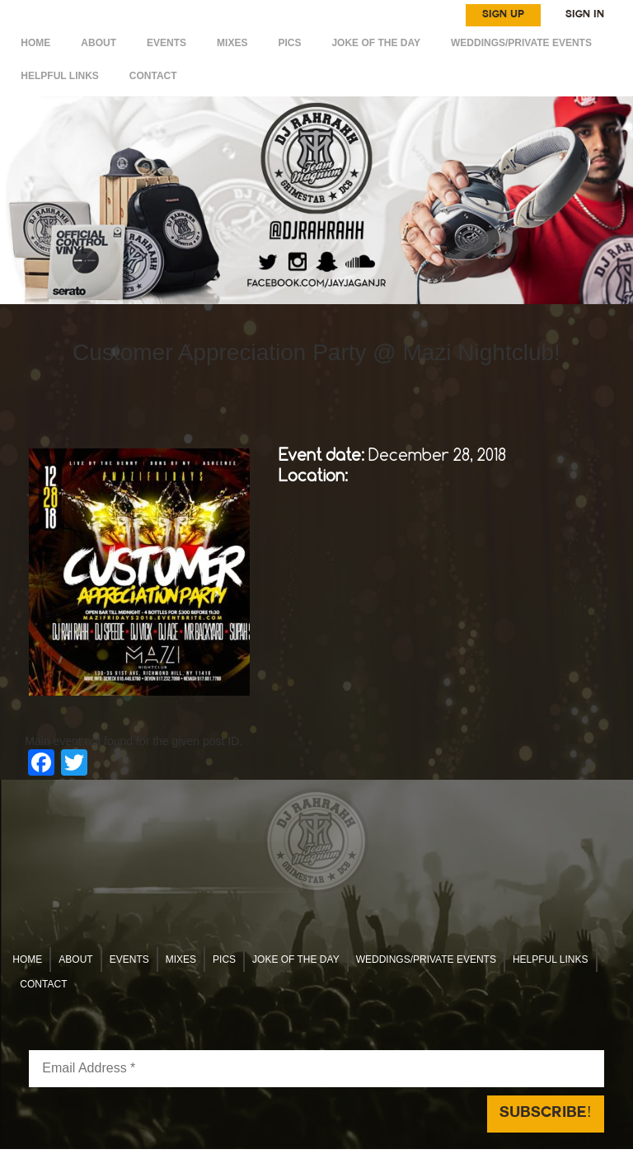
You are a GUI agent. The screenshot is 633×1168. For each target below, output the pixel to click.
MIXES (232, 43)
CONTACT (153, 76)
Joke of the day (375, 43)
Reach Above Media (439, 1158)
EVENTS (166, 43)
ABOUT (98, 43)
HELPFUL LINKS (59, 76)
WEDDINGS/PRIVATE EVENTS (521, 43)
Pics (289, 43)
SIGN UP (503, 15)
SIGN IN (584, 15)
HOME (35, 43)
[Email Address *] (316, 1068)
